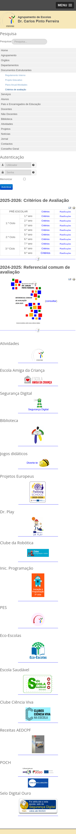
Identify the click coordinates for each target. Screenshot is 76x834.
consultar (51, 301)
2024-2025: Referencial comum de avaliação (35, 269)
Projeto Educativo (13, 80)
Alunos (5, 99)
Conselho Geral (10, 148)
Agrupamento (8, 55)
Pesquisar (5, 41)
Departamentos (10, 65)
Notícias (5, 133)
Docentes (6, 109)
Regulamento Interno (15, 75)
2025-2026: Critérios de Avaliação (34, 200)
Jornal (4, 138)
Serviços (6, 94)
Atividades (7, 123)
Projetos (5, 128)
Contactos (7, 143)
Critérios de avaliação (15, 89)
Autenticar (6, 187)
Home (4, 50)
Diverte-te (32, 462)
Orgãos (5, 60)
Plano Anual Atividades (16, 85)
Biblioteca (6, 118)
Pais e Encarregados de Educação (21, 104)
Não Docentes (9, 114)
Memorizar (6, 179)
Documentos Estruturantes (16, 70)
